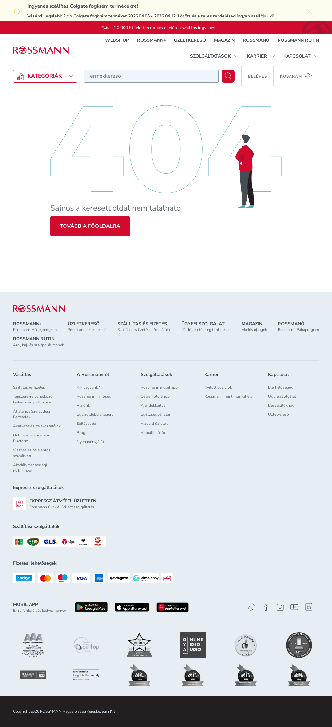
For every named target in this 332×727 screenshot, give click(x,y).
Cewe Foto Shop (155, 396)
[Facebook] (266, 607)
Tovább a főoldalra (90, 226)
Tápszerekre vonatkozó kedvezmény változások (33, 399)
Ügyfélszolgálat (282, 396)
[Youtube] (294, 607)
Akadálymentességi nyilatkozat (30, 467)
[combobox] (151, 76)
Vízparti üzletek (154, 423)
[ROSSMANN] (39, 309)
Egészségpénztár (155, 414)
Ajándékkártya (153, 405)
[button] (214, 56)
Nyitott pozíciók (218, 387)
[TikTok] (251, 607)
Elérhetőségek (280, 387)
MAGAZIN (224, 40)
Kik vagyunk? (88, 387)
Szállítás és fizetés (29, 387)
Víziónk (83, 405)
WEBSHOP (117, 40)
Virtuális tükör (153, 432)
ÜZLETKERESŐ (190, 40)
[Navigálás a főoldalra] (41, 50)
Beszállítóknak (281, 405)
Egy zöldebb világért (95, 414)
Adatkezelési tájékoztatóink (37, 426)
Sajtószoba (86, 423)
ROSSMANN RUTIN (298, 40)
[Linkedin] (309, 607)
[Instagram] (280, 607)
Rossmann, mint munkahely (228, 396)
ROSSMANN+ (151, 40)
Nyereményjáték (90, 441)
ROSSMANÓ (256, 40)
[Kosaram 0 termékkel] (296, 76)
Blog (81, 432)
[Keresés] (228, 76)
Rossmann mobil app (159, 387)
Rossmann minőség (94, 396)
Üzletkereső (278, 414)
